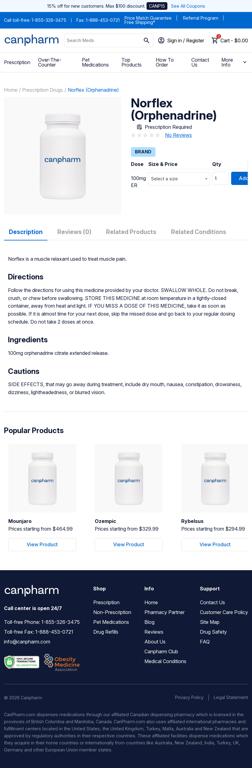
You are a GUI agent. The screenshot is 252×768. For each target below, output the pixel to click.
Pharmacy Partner (164, 612)
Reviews (153, 632)
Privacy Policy (189, 697)
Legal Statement (231, 697)
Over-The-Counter (49, 62)
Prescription (17, 62)
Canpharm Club (161, 651)
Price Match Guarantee (148, 18)
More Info (234, 62)
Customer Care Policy (224, 612)
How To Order (165, 62)
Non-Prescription (112, 612)
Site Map (210, 622)
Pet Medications (95, 62)
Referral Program (200, 18)
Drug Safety (213, 632)
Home (10, 90)
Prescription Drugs (42, 90)
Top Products (131, 62)
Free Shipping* (139, 22)
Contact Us (200, 62)
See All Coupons (188, 6)
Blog (149, 622)
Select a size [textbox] (164, 178)
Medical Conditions (165, 661)
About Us (155, 642)
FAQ (205, 642)
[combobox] (179, 179)
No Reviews (178, 134)
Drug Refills (105, 632)
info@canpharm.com (27, 642)
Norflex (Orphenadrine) (93, 90)
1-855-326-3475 (49, 20)
